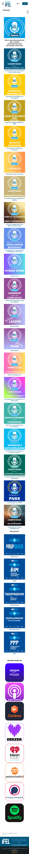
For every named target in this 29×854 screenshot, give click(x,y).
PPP (14, 654)
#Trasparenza (14, 605)
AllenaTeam (15, 350)
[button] (18, 3)
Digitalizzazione (14, 629)
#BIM (14, 581)
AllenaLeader (14, 326)
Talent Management (14, 375)
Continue (14, 852)
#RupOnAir (14, 556)
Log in (25, 3)
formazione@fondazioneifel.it (19, 845)
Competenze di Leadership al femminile (14, 399)
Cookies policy (14, 850)
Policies (4, 834)
